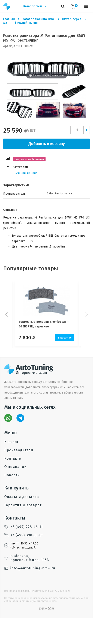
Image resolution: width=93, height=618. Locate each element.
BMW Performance (59, 193)
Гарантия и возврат (22, 505)
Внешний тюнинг (25, 173)
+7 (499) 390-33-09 (24, 535)
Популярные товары (30, 268)
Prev (7, 314)
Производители (18, 450)
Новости (12, 475)
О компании (15, 467)
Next (86, 314)
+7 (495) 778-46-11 (23, 527)
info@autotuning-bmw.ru (29, 568)
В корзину (65, 337)
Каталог (11, 442)
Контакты (13, 458)
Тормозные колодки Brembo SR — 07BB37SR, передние (44, 324)
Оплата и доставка (21, 497)
